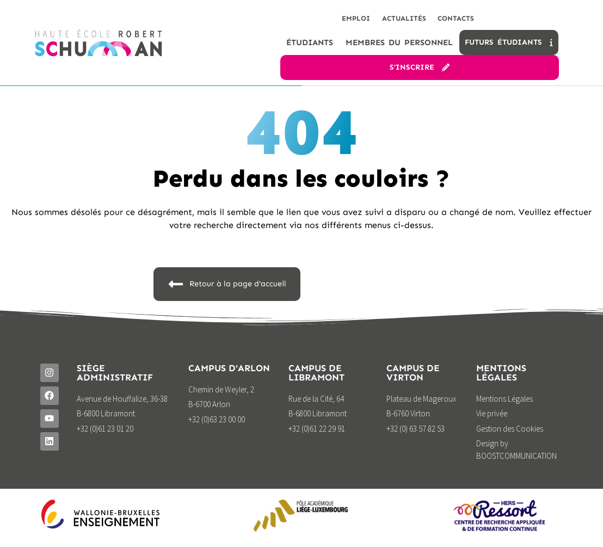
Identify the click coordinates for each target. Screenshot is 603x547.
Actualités (391, 20)
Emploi (335, 20)
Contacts (451, 20)
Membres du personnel (399, 47)
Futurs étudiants (508, 47)
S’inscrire (420, 72)
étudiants (309, 47)
